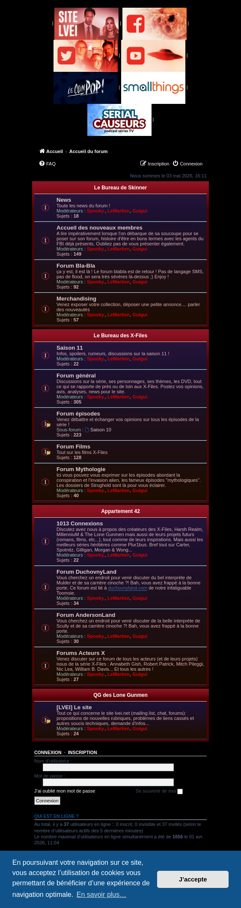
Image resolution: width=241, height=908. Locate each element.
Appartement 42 (120, 511)
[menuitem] (47, 164)
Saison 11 (70, 348)
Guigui (139, 210)
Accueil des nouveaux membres (100, 227)
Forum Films (73, 446)
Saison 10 (98, 429)
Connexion (48, 752)
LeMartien (118, 210)
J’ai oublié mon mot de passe (64, 790)
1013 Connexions (80, 523)
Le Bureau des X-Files (120, 336)
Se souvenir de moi (159, 791)
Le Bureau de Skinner (120, 188)
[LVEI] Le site (74, 707)
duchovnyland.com (127, 587)
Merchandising (76, 298)
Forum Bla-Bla (76, 265)
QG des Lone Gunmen (120, 695)
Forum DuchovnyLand (86, 572)
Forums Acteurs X (81, 653)
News (64, 200)
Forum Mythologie (81, 469)
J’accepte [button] (193, 879)
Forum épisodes (78, 413)
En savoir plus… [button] (102, 894)
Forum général (76, 375)
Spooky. (96, 210)
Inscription (82, 752)
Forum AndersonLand (86, 615)
